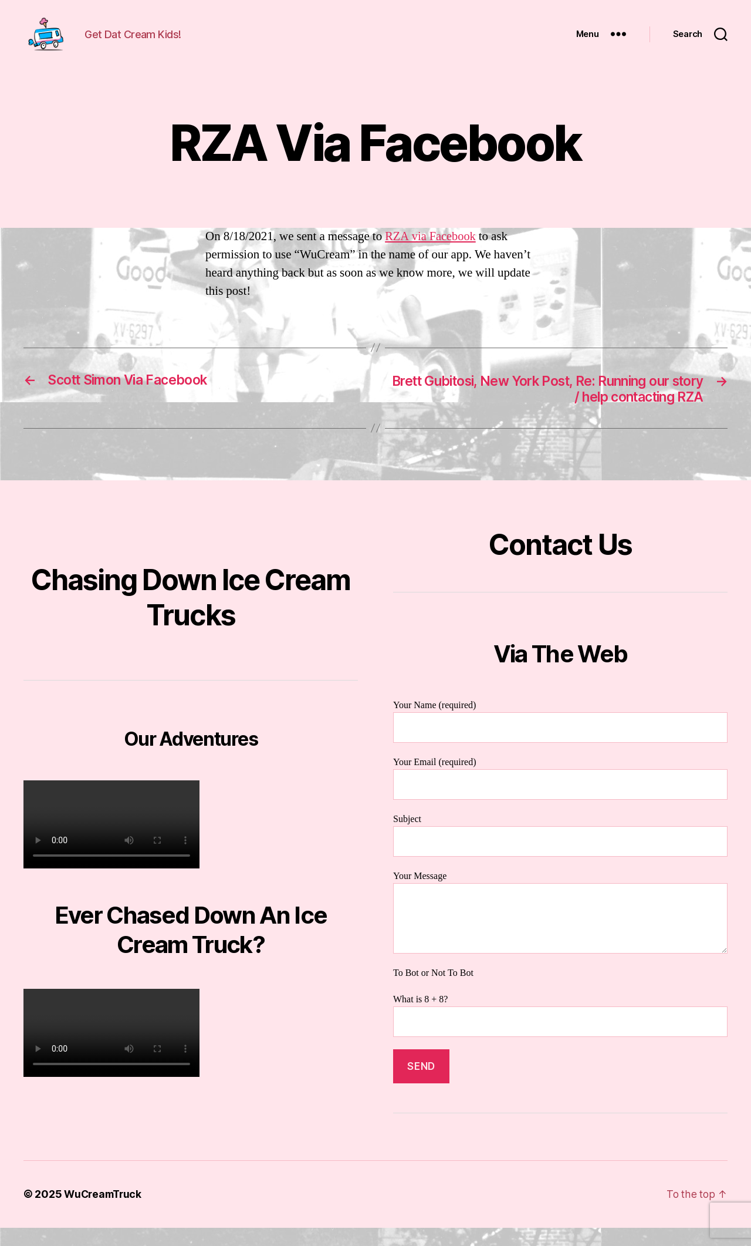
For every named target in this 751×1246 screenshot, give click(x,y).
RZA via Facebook (431, 254)
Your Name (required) (560, 740)
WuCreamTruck (105, 1213)
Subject (560, 853)
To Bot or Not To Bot (433, 992)
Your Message (560, 930)
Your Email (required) (560, 797)
